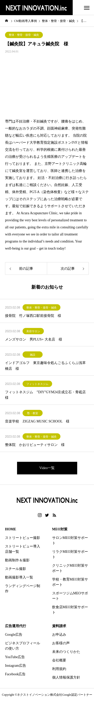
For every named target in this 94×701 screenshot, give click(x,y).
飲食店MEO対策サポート (70, 609)
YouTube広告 (15, 657)
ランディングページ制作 (22, 588)
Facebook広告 (15, 674)
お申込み (59, 634)
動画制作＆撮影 (17, 560)
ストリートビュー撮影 (22, 538)
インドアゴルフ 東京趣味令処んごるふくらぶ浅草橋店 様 (45, 365)
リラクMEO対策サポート (70, 554)
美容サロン (33, 331)
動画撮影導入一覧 (19, 577)
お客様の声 (61, 643)
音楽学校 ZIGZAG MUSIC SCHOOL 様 (37, 421)
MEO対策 (59, 529)
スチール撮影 (15, 569)
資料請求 (59, 626)
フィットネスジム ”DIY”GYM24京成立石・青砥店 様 (47, 395)
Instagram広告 (15, 665)
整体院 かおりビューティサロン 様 (35, 445)
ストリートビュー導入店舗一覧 (22, 549)
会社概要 (59, 660)
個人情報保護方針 (66, 677)
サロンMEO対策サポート (70, 540)
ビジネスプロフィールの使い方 (22, 645)
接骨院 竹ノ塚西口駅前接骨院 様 (33, 316)
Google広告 (13, 634)
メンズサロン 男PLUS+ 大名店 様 (33, 339)
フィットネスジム (37, 383)
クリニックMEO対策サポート (70, 568)
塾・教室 (32, 413)
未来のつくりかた (66, 652)
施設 (32, 354)
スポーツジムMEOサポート (70, 595)
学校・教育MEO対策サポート (70, 582)
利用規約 (59, 669)
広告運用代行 (15, 626)
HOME (10, 529)
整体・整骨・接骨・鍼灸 (24, 34)
